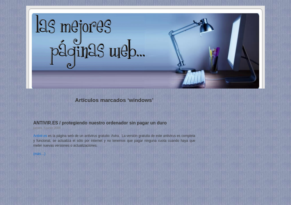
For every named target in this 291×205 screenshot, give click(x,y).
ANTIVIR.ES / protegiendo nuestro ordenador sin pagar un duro (100, 122)
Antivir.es (40, 136)
